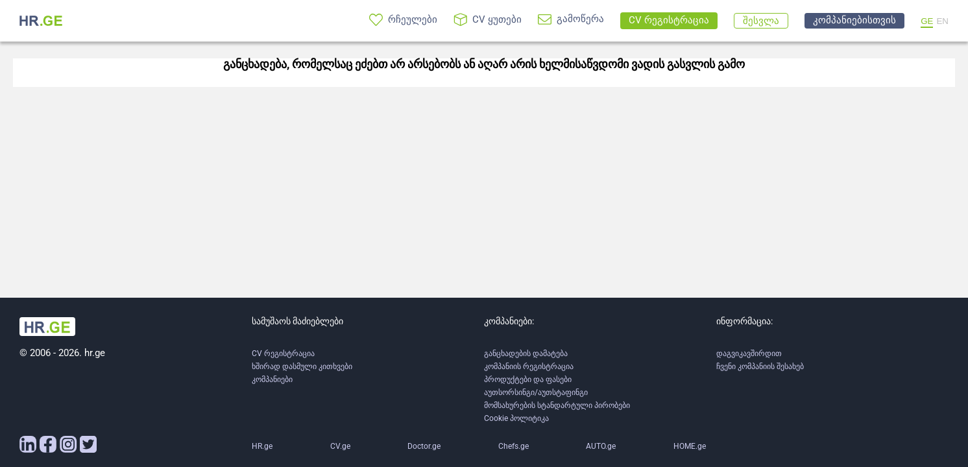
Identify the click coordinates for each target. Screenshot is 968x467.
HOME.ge (689, 446)
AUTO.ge (601, 446)
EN (942, 21)
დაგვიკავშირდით (749, 353)
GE (927, 21)
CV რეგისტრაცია (283, 353)
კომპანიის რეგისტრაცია (529, 366)
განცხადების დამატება (526, 353)
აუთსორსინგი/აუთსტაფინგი (536, 392)
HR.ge (262, 446)
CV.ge (340, 446)
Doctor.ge (424, 446)
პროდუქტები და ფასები (528, 379)
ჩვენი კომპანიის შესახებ (760, 366)
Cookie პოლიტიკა (516, 418)
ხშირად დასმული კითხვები (302, 366)
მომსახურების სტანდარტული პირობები (557, 405)
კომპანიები (272, 379)
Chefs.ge (513, 446)
